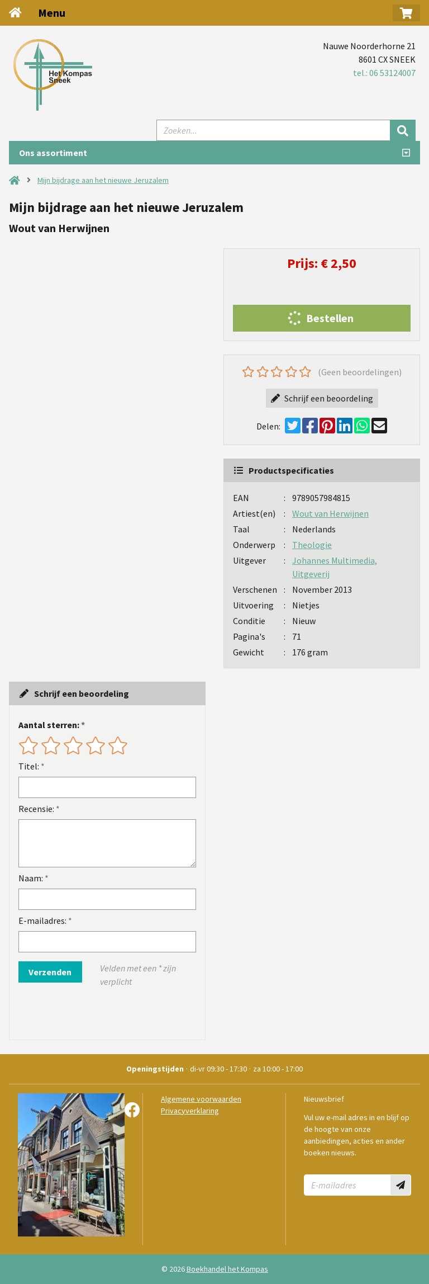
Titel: (28, 766)
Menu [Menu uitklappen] (51, 13)
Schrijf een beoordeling (322, 398)
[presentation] (89, 1014)
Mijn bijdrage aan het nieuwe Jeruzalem (103, 180)
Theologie (312, 544)
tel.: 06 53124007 (384, 72)
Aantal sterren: (48, 724)
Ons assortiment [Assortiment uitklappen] (53, 152)
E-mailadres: (42, 920)
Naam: (30, 878)
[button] (406, 12)
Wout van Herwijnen (330, 513)
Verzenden (50, 972)
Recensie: (36, 808)
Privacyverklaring (190, 1111)
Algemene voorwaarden (201, 1099)
